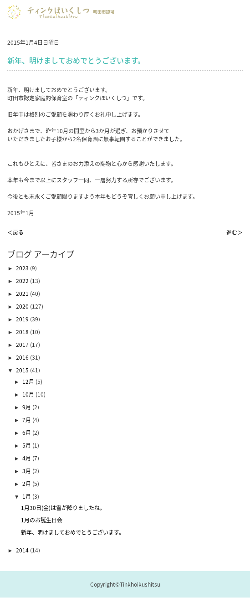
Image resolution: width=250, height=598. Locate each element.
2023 (23, 268)
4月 (27, 458)
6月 (27, 432)
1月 (27, 496)
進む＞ (234, 232)
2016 (23, 357)
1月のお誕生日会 (41, 520)
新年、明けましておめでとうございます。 (72, 532)
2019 (23, 319)
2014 (23, 550)
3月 (27, 471)
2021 (23, 293)
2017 (23, 344)
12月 (29, 381)
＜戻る (15, 232)
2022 (23, 281)
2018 (23, 332)
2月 (27, 483)
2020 (23, 306)
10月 (29, 394)
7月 (27, 420)
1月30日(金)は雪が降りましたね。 (63, 508)
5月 (27, 445)
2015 (23, 370)
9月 (27, 407)
